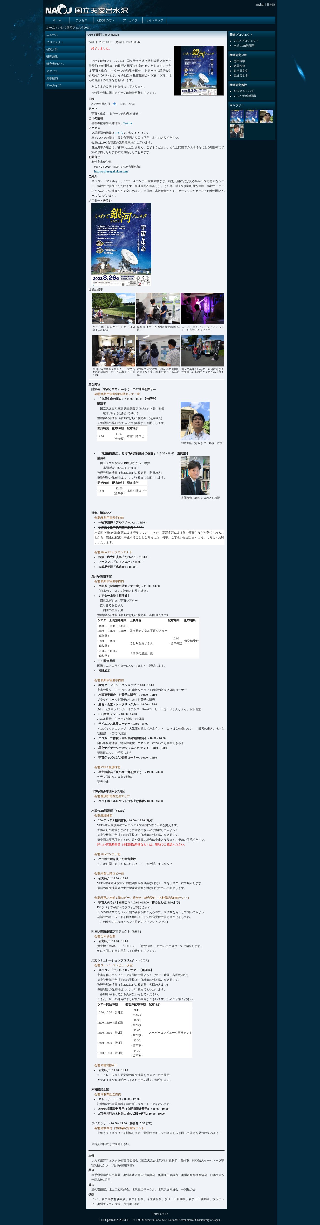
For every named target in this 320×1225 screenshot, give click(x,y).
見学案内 (52, 78)
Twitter (127, 123)
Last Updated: (107, 1220)
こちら (119, 133)
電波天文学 (241, 75)
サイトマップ (154, 20)
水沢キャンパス (244, 91)
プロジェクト (55, 42)
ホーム (57, 20)
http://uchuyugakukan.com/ (111, 171)
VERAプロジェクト (246, 41)
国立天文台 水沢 (87, 9)
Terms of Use (160, 1214)
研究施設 (52, 56)
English (259, 4)
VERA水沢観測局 (245, 96)
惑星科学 (239, 61)
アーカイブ (130, 20)
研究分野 (52, 49)
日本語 (270, 4)
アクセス (81, 20)
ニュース (52, 34)
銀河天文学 (241, 70)
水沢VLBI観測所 (244, 45)
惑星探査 (239, 66)
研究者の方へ (106, 20)
